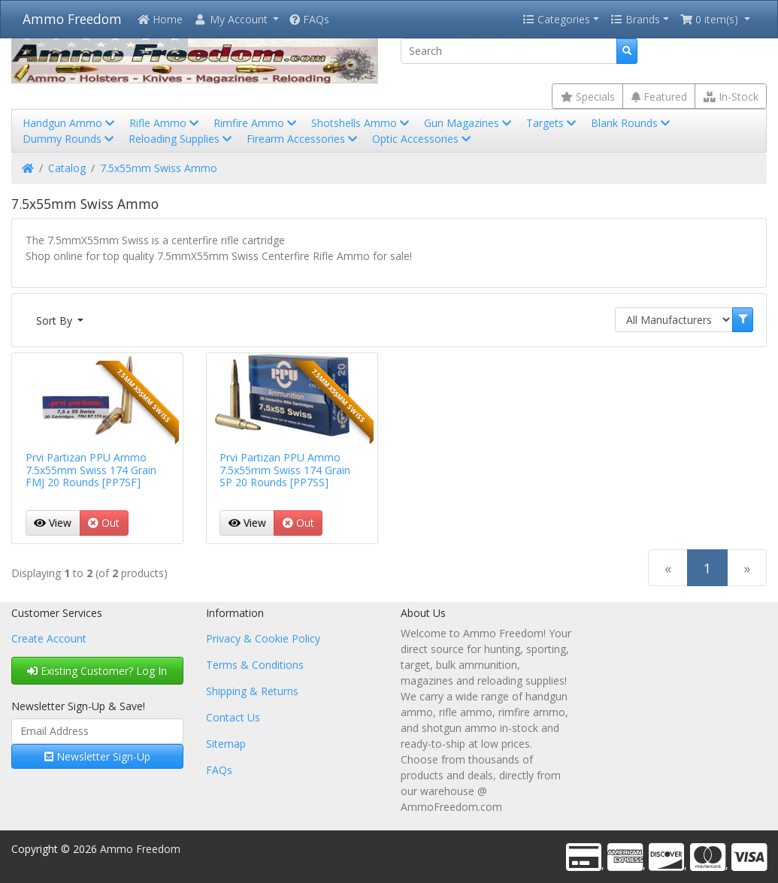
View (52, 523)
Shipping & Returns (252, 691)
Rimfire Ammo (256, 123)
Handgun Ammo (70, 123)
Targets (552, 123)
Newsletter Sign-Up (97, 756)
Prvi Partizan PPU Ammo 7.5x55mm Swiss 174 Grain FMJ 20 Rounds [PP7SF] (91, 470)
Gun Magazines (469, 123)
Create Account (48, 638)
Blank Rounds (632, 123)
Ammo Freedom (72, 19)
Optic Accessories (423, 139)
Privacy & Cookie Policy (263, 638)
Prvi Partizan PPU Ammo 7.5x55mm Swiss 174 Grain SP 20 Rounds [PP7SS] (284, 470)
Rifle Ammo (165, 123)
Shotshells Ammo (361, 123)
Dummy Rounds (70, 139)
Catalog (67, 168)
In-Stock (731, 96)
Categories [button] (556, 19)
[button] (236, 19)
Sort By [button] (55, 320)
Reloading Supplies (182, 139)
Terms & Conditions (255, 665)
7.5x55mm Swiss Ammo (158, 168)
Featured (659, 96)
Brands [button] (635, 19)
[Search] (509, 51)
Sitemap (226, 743)
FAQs (309, 19)
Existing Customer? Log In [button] (97, 671)
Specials (588, 96)
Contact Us (233, 717)
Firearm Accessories (303, 139)
